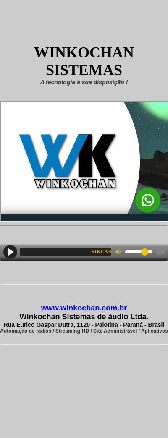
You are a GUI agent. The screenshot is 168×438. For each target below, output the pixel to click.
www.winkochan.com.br (84, 308)
